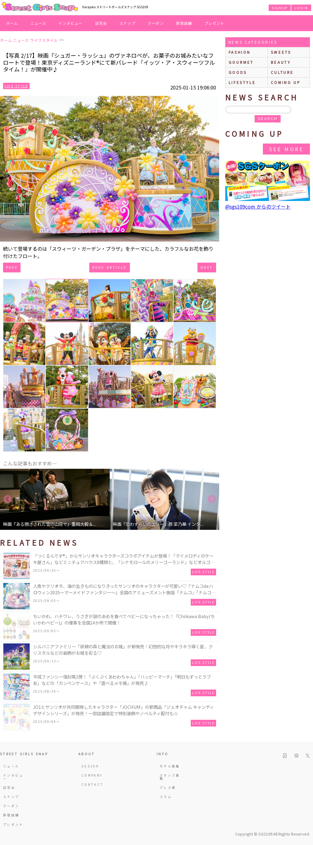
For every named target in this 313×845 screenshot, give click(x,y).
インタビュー (70, 23)
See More (286, 149)
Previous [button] (7, 499)
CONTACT (92, 784)
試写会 (101, 23)
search (267, 119)
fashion (240, 52)
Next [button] (211, 499)
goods (238, 72)
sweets (281, 52)
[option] (55, 499)
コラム (166, 796)
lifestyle (242, 82)
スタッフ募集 (170, 777)
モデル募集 (170, 766)
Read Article (109, 267)
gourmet (241, 62)
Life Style (16, 85)
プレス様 (168, 787)
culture (282, 72)
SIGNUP (280, 7)
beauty (281, 62)
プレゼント (214, 23)
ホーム (12, 23)
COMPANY (92, 775)
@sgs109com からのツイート (258, 206)
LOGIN (301, 7)
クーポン (156, 23)
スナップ (127, 23)
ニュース (38, 23)
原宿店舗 (184, 23)
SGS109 (90, 766)
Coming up (285, 82)
